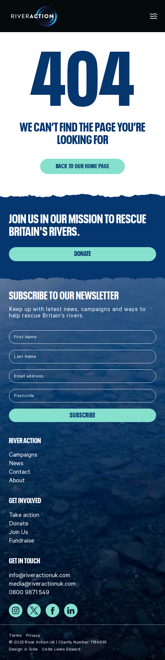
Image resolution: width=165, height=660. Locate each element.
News (16, 463)
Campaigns (23, 454)
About (17, 480)
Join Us (18, 531)
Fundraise (21, 540)
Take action (24, 514)
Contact (19, 471)
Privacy (33, 635)
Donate (82, 253)
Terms (15, 635)
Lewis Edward (67, 649)
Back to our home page (82, 166)
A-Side (31, 649)
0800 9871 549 (29, 592)
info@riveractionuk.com (39, 575)
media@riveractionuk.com (42, 583)
